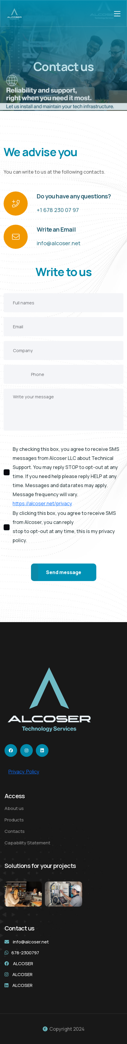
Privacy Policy (23, 771)
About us (14, 808)
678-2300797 (25, 952)
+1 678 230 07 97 (58, 210)
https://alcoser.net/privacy (42, 503)
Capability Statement (27, 843)
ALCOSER (23, 963)
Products (14, 820)
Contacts (15, 831)
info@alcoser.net (58, 243)
